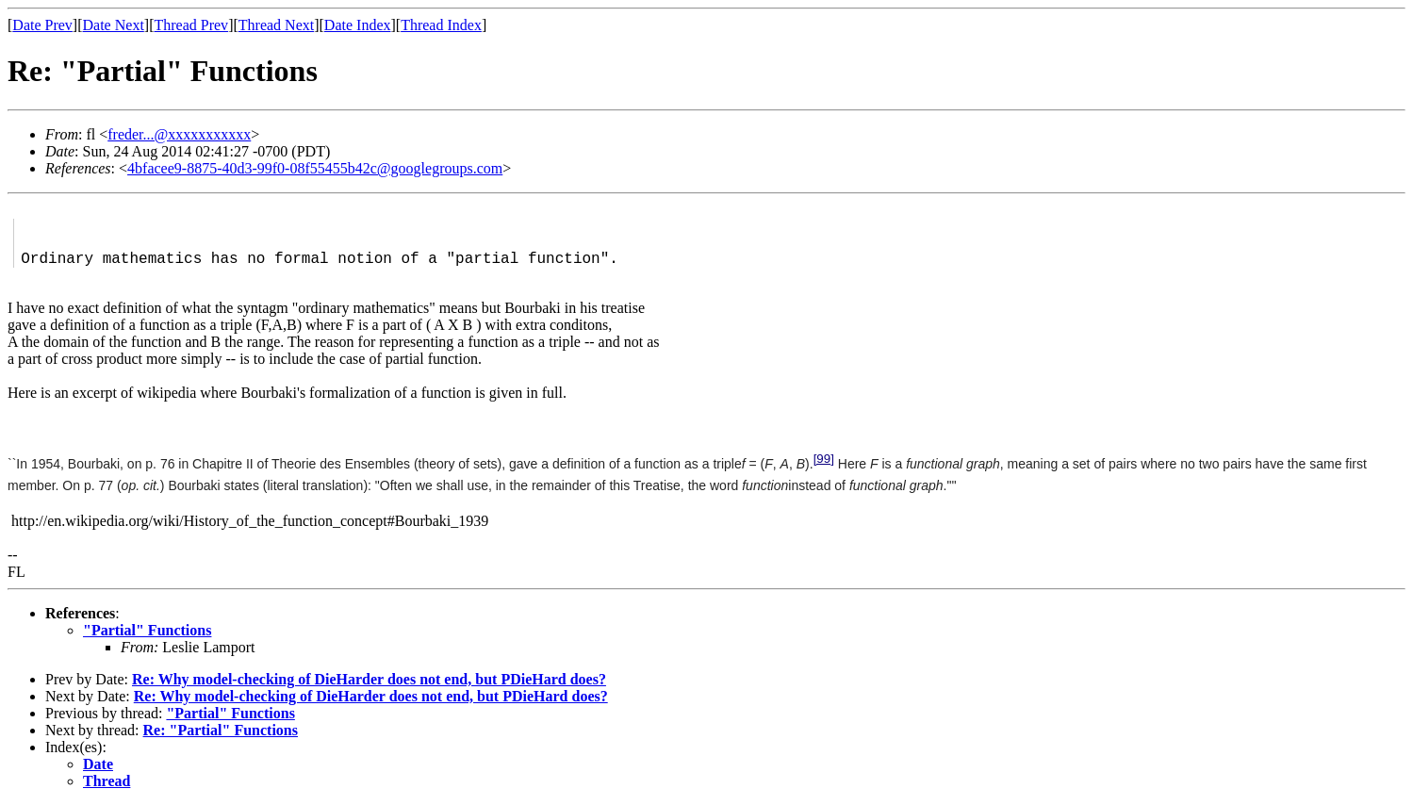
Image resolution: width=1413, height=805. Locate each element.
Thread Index (441, 25)
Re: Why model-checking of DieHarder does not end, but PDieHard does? (369, 679)
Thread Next (276, 25)
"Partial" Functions (147, 630)
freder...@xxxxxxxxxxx (179, 134)
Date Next (113, 25)
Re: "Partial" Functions (220, 730)
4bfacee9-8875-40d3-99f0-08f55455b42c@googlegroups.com (314, 168)
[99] (823, 459)
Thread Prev (191, 25)
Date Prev (42, 25)
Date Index (357, 25)
